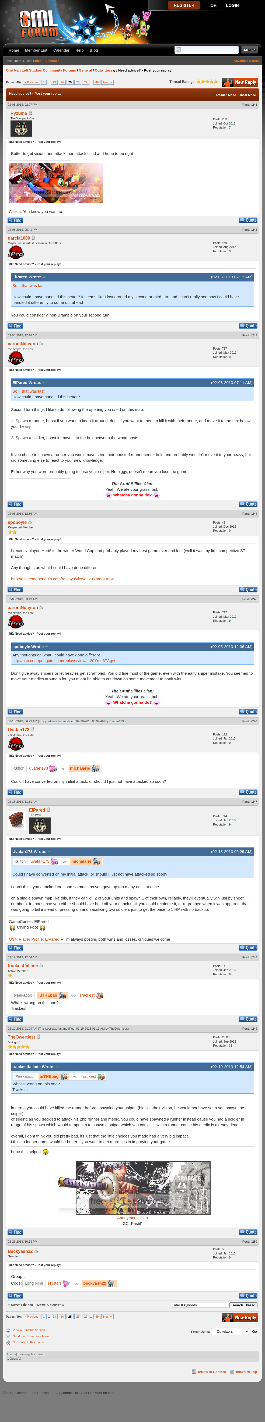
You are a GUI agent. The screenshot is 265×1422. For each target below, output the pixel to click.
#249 (254, 1028)
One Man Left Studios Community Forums (41, 70)
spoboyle (17, 522)
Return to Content (211, 1372)
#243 (254, 335)
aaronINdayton (23, 344)
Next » (107, 82)
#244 (254, 513)
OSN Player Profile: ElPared (34, 939)
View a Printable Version (29, 1330)
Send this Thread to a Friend (31, 1336)
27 (85, 82)
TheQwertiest (118, 1028)
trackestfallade (23, 966)
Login (37, 60)
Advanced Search (246, 60)
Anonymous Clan (132, 1217)
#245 (254, 599)
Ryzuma (19, 113)
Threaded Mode (225, 95)
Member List (36, 50)
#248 (254, 957)
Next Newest (49, 1305)
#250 (254, 1241)
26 (77, 82)
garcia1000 (19, 238)
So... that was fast (28, 285)
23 (54, 82)
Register (52, 60)
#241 (254, 104)
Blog (94, 50)
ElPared (37, 810)
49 (97, 82)
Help (79, 50)
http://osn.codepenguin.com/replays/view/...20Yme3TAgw (62, 579)
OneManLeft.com (101, 1393)
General (85, 70)
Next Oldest (22, 1305)
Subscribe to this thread (28, 1342)
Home (14, 50)
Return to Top (246, 1372)
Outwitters (103, 70)
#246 (254, 721)
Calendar (61, 50)
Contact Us (69, 1393)
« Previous (32, 82)
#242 (254, 229)
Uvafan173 (116, 721)
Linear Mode (247, 95)
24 (62, 82)
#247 (254, 801)
